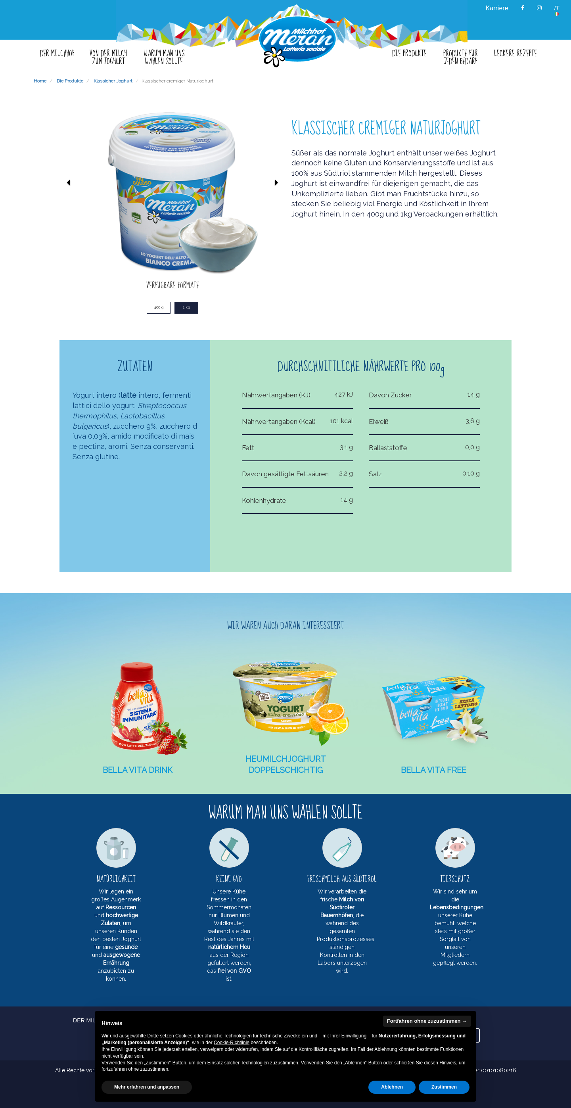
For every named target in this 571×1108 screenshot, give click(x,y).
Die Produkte (70, 81)
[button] (68, 227)
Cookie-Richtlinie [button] (231, 1042)
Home (40, 81)
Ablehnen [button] (392, 1087)
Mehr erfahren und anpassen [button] (146, 1087)
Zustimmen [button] (444, 1087)
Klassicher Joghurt (113, 81)
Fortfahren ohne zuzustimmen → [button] (427, 1021)
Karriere (497, 8)
